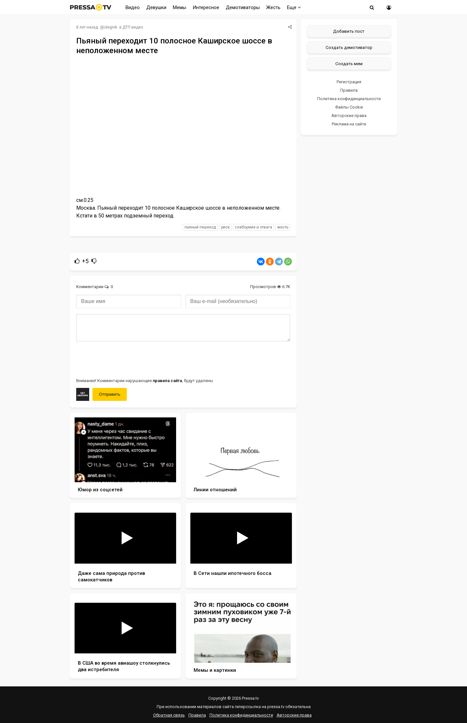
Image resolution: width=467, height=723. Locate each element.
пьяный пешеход (200, 227)
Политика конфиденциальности (349, 98)
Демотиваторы (243, 7)
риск (225, 227)
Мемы (179, 7)
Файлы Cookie (349, 107)
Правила (349, 90)
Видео (133, 7)
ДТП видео (133, 27)
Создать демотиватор (349, 47)
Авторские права (348, 115)
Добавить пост (349, 31)
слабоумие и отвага (253, 227)
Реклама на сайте (349, 124)
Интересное (206, 7)
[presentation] (125, 359)
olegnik (110, 27)
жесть (282, 227)
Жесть (273, 7)
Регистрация (349, 81)
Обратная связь (169, 715)
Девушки (156, 7)
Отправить (109, 394)
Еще (294, 7)
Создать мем (349, 63)
